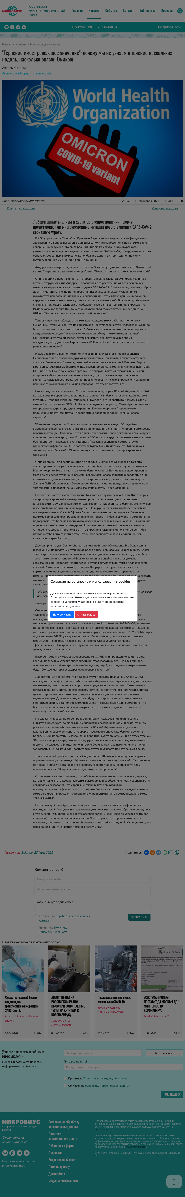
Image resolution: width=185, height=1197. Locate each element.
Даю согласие (62, 614)
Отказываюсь (86, 614)
